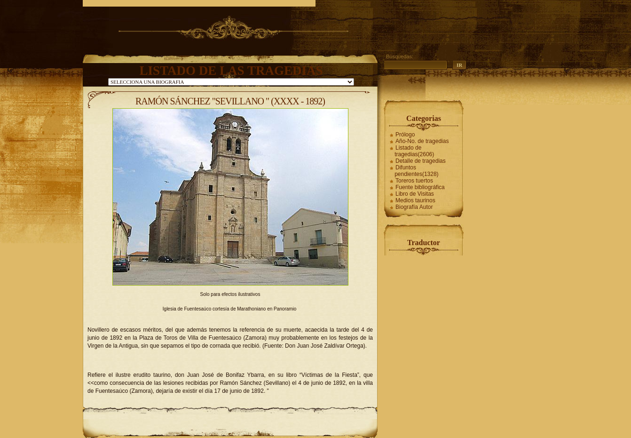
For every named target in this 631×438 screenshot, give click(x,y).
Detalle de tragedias (420, 161)
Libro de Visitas (414, 194)
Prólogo (405, 134)
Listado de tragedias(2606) (414, 151)
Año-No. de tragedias (422, 141)
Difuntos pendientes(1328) (416, 170)
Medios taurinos (415, 200)
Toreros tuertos (414, 180)
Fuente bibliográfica (420, 187)
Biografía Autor (414, 207)
